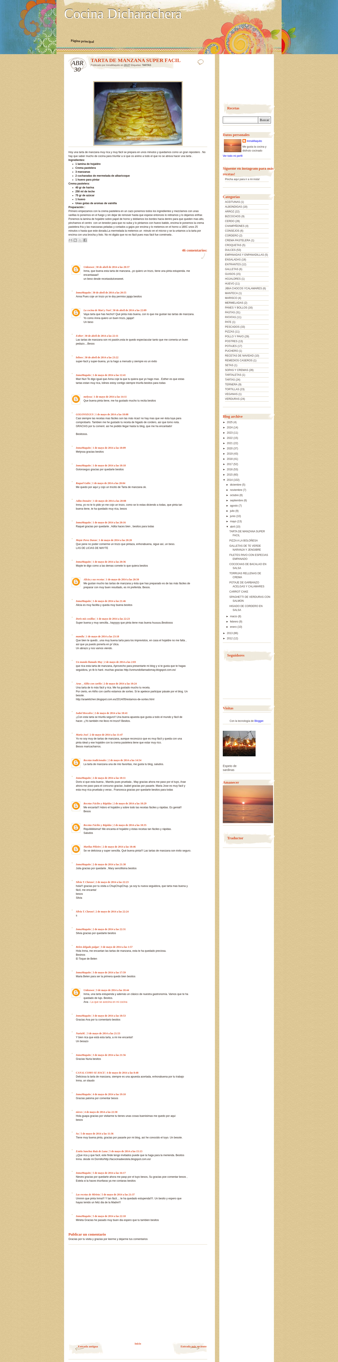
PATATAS (230, 317)
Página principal (82, 41)
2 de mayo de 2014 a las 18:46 (119, 846)
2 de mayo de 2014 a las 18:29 (129, 803)
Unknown (89, 267)
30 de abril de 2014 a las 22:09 (129, 310)
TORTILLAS (232, 389)
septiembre (237, 500)
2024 (230, 427)
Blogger (258, 720)
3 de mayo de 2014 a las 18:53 (109, 1015)
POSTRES (231, 341)
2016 (230, 469)
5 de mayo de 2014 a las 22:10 (109, 1216)
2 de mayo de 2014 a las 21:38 (109, 864)
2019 (230, 453)
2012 (230, 638)
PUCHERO (231, 350)
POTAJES (231, 346)
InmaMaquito (83, 292)
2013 (230, 633)
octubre (234, 495)
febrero (234, 621)
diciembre (236, 484)
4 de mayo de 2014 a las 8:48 (122, 1072)
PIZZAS (229, 331)
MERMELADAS (234, 302)
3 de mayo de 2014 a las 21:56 (109, 1055)
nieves (79, 1112)
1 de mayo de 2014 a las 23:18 (102, 636)
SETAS (229, 365)
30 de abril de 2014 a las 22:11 (101, 335)
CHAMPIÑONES (234, 226)
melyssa (88, 396)
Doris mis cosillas (85, 618)
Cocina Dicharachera (123, 14)
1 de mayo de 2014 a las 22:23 (113, 618)
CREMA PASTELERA (237, 240)
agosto (234, 505)
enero (233, 626)
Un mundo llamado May (89, 662)
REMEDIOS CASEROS (239, 360)
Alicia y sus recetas (94, 579)
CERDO (229, 221)
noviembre (236, 489)
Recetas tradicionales (95, 760)
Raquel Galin (83, 483)
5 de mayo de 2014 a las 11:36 (97, 1133)
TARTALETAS (233, 374)
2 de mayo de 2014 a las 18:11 (109, 777)
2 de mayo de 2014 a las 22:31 (109, 929)
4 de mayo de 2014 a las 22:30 (100, 1112)
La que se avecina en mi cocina (109, 1001)
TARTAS (146, 65)
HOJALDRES (233, 278)
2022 (230, 438)
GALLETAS (231, 269)
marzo (234, 616)
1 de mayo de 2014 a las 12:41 (109, 375)
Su (77, 1133)
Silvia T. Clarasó (85, 882)
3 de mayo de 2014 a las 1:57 (116, 946)
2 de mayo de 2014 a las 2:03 (120, 662)
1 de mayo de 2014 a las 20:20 (115, 540)
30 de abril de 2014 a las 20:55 (109, 292)
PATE (228, 322)
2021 (230, 443)
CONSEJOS (232, 230)
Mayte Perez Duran (86, 540)
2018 (230, 458)
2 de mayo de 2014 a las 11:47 (106, 734)
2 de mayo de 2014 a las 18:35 (129, 825)
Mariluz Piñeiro (92, 846)
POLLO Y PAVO (234, 336)
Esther (79, 335)
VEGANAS (231, 394)
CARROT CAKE (238, 591)
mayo (233, 521)
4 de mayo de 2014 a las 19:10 (109, 1094)
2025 (230, 422)
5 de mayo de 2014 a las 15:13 (125, 1151)
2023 (230, 432)
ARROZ (229, 211)
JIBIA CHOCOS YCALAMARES (243, 288)
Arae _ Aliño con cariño (89, 683)
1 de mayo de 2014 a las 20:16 (109, 522)
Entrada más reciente (194, 1346)
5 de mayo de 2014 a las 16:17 (109, 1172)
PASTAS (230, 312)
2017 (230, 464)
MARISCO (231, 298)
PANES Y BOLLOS (236, 307)
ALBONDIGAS (233, 206)
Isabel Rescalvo (84, 713)
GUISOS (230, 274)
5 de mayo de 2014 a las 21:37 (118, 1194)
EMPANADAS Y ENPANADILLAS (244, 254)
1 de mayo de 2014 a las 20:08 (109, 500)
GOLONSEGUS (85, 414)
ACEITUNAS (232, 201)
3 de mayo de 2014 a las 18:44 (112, 990)
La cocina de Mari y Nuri (97, 310)
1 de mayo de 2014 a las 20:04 (108, 483)
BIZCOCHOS (232, 216)
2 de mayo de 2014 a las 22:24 (112, 911)
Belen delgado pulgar (87, 946)
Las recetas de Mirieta (88, 1194)
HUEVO (229, 283)
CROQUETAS (233, 245)
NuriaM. (80, 1033)
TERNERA (231, 384)
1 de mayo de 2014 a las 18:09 (109, 447)
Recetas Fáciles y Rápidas (98, 803)
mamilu (80, 636)
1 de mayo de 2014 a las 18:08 (111, 414)
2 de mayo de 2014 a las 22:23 (112, 882)
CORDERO (231, 235)
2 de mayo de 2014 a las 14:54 (124, 760)
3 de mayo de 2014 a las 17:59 (109, 972)
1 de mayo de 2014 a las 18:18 (109, 465)
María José (82, 734)
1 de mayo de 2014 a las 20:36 (109, 561)
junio (233, 516)
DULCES (230, 250)
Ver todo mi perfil (232, 155)
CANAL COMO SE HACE (90, 1072)
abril (233, 526)
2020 (230, 448)
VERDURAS (232, 398)
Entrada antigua (88, 1346)
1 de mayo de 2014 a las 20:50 (122, 579)
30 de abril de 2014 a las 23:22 (101, 357)
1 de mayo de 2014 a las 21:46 (109, 601)
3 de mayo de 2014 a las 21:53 (103, 1033)
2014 (230, 479)
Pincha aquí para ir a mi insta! (242, 179)
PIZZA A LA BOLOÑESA (243, 540)
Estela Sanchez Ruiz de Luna (92, 1151)
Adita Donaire (83, 500)
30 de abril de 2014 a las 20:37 (113, 267)
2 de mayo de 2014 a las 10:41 (110, 713)
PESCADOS (232, 326)
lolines (79, 357)
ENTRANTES (233, 264)
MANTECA (231, 293)
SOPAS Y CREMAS (236, 370)
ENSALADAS (233, 259)
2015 (230, 474)
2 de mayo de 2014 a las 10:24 (120, 683)
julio (232, 510)
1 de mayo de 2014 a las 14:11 (110, 396)
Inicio (138, 1343)
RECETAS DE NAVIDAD (239, 355)
